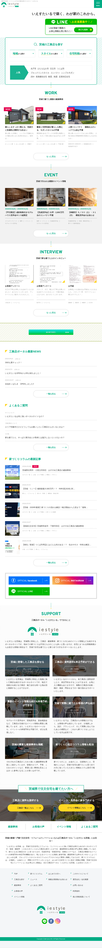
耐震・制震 (53, 77)
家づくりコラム (36, 874)
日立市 (53, 69)
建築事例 (13, 827)
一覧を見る (51, 394)
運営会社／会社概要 (80, 880)
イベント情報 (64, 827)
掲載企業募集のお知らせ (57, 880)
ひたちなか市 (43, 69)
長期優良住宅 (41, 77)
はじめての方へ (54, 874)
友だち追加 (85, 29)
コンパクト (55, 73)
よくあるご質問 (89, 827)
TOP (16, 874)
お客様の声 (38, 827)
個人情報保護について (81, 897)
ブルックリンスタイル (40, 73)
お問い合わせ (78, 885)
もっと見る (51, 157)
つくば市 (60, 69)
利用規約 (76, 891)
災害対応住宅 (64, 77)
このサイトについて (80, 874)
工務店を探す (19, 880)
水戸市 (33, 69)
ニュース (33, 880)
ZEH (32, 77)
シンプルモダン (67, 73)
